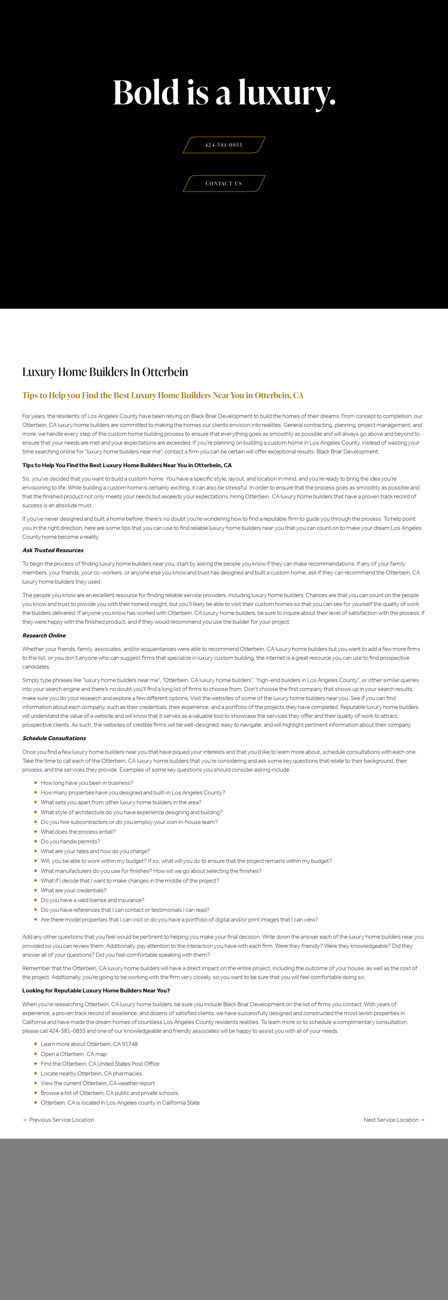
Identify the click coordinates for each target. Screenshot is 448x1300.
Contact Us (333, 17)
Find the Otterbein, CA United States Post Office (100, 1063)
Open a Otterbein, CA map (74, 1054)
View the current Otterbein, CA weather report (98, 1083)
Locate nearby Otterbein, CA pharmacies (91, 1073)
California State (181, 1102)
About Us (112, 17)
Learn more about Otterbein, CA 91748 (89, 1044)
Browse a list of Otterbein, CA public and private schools (109, 1092)
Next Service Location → (395, 1119)
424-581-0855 (67, 1030)
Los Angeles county (130, 1102)
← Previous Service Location (58, 1119)
